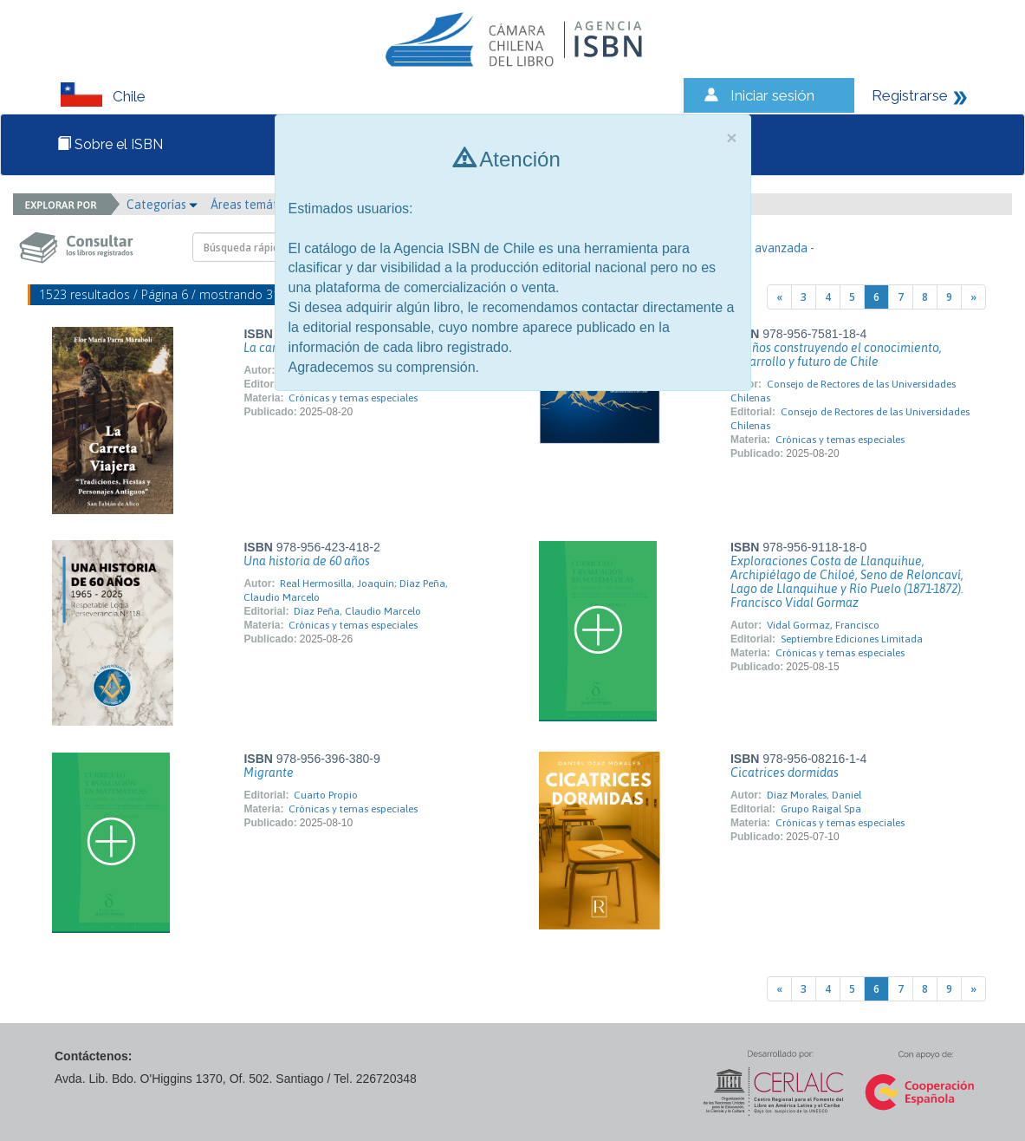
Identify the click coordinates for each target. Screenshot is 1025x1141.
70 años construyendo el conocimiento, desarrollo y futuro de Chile (836, 354)
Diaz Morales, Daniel (814, 795)
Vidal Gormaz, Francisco (823, 625)
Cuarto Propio (326, 795)
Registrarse (910, 95)
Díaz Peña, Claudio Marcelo (357, 611)
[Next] (973, 297)
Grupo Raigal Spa (821, 809)
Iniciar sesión (772, 95)
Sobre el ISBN (110, 144)
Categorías (162, 205)
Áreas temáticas (259, 205)
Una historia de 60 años (306, 561)
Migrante (268, 772)
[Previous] (779, 297)
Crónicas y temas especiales (353, 398)
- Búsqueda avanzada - (753, 248)
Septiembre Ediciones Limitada (852, 639)
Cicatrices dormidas (784, 772)
